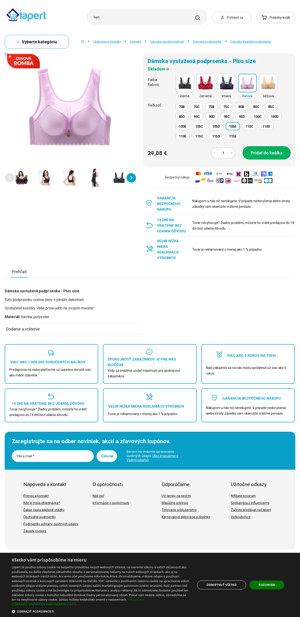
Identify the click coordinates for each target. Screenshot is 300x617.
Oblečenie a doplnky (107, 41)
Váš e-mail (25, 456)
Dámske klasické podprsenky (251, 41)
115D (216, 136)
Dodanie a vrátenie (23, 329)
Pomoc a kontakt (36, 496)
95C (227, 117)
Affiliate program (243, 496)
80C (256, 107)
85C (271, 107)
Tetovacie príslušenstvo (179, 510)
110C (249, 126)
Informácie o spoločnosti (111, 503)
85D (182, 117)
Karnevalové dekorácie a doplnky (186, 517)
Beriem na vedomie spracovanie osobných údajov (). (152, 456)
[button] (9, 177)
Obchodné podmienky (39, 517)
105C (199, 126)
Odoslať (107, 456)
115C (199, 136)
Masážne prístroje (175, 503)
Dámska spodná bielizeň (167, 41)
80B (241, 107)
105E (232, 126)
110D (266, 126)
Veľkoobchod (240, 517)
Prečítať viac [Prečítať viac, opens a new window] (136, 600)
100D (275, 117)
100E (182, 126)
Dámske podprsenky (207, 41)
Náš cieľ (98, 496)
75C (226, 107)
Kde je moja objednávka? (41, 503)
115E (232, 136)
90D (212, 117)
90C (197, 117)
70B (182, 107)
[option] (21, 177)
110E (182, 136)
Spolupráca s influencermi (250, 503)
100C (258, 117)
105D (216, 126)
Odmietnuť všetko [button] (221, 585)
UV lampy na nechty (176, 496)
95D (242, 117)
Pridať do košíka (266, 152)
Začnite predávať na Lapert (251, 510)
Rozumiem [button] (267, 585)
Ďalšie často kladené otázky (43, 510)
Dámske (135, 41)
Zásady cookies (34, 531)
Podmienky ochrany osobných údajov (50, 524)
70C (197, 107)
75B (211, 107)
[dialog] (150, 585)
